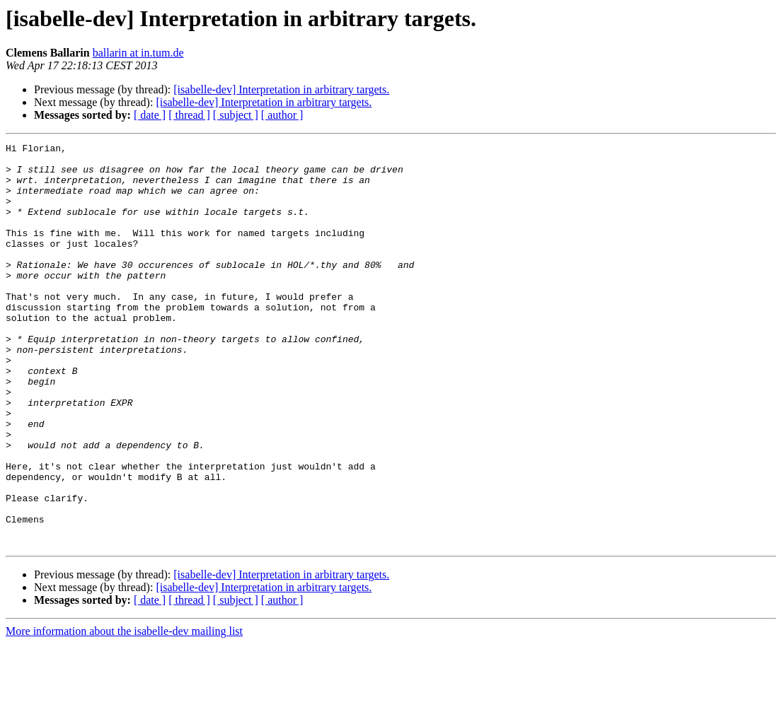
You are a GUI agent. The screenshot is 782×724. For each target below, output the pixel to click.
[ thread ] (189, 115)
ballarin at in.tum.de (138, 53)
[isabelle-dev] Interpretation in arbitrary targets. (281, 89)
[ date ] (150, 115)
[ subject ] (235, 115)
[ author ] (282, 115)
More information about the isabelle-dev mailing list (124, 712)
